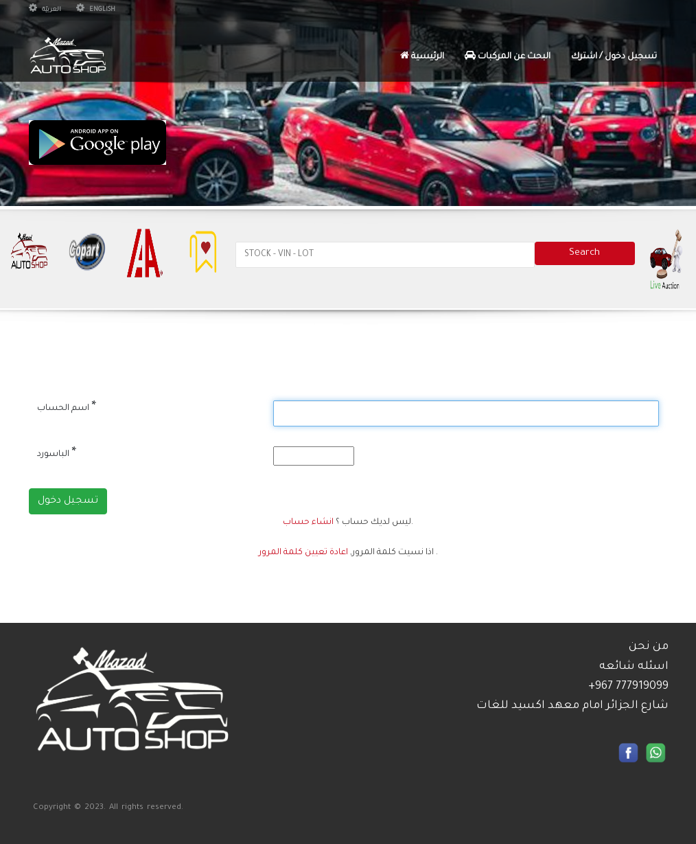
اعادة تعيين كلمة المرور (303, 553)
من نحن (649, 647)
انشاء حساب (308, 522)
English (95, 10)
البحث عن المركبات (507, 56)
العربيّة (45, 10)
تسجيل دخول (68, 501)
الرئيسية (422, 56)
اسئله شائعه (634, 667)
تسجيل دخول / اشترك (614, 57)
